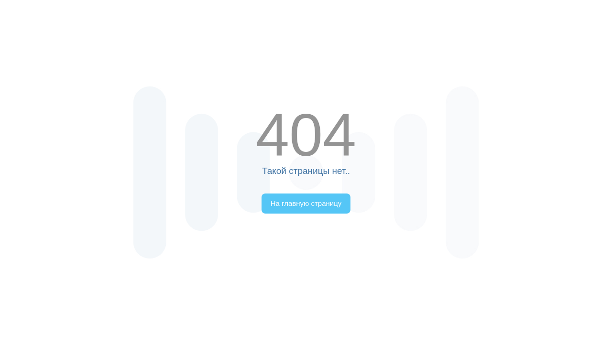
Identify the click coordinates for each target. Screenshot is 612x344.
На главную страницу (306, 203)
